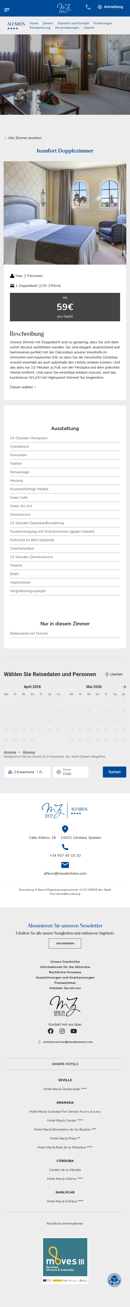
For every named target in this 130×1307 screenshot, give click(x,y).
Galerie (89, 27)
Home (34, 23)
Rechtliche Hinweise (65, 972)
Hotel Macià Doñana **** (65, 1201)
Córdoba (65, 1161)
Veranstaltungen (67, 27)
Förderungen (103, 23)
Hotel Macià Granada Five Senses (65, 1111)
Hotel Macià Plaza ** (65, 1138)
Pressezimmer (65, 983)
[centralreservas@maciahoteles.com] (39, 1042)
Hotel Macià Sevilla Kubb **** (65, 1089)
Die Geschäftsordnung (65, 894)
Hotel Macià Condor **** (65, 1120)
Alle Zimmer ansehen (25, 137)
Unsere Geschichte (65, 962)
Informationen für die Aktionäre (65, 967)
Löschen (113, 674)
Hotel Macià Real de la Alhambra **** (65, 1147)
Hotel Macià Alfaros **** (65, 1179)
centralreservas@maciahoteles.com (68, 1042)
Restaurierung (40, 27)
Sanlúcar (65, 1192)
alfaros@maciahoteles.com (65, 873)
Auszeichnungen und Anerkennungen (65, 977)
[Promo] (74, 774)
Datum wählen (21, 387)
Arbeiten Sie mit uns (65, 988)
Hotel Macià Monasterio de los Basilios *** (65, 1129)
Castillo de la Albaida (65, 1170)
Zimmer (48, 23)
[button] (7, 213)
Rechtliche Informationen (65, 1223)
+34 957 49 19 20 (65, 855)
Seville (65, 1080)
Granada (65, 1102)
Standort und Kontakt (73, 23)
